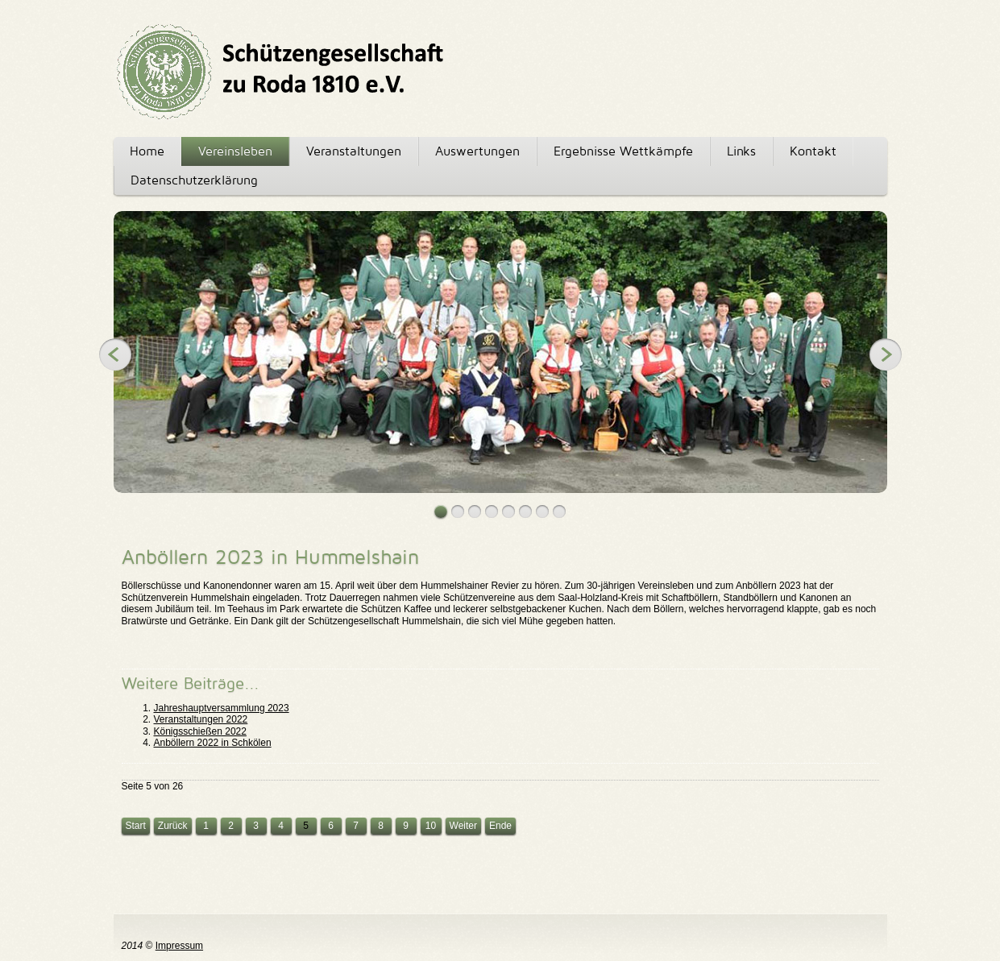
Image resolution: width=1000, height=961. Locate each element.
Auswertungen (477, 151)
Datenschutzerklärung (194, 180)
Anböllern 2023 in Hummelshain (271, 556)
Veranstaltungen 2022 (201, 719)
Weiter (463, 825)
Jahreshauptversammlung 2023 (221, 708)
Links (741, 151)
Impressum (179, 945)
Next (885, 354)
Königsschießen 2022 (200, 731)
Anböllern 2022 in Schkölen (213, 742)
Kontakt (813, 151)
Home (147, 151)
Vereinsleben (235, 151)
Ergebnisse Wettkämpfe (623, 151)
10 (430, 825)
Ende (500, 825)
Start (136, 825)
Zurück (173, 825)
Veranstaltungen (353, 151)
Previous (115, 354)
